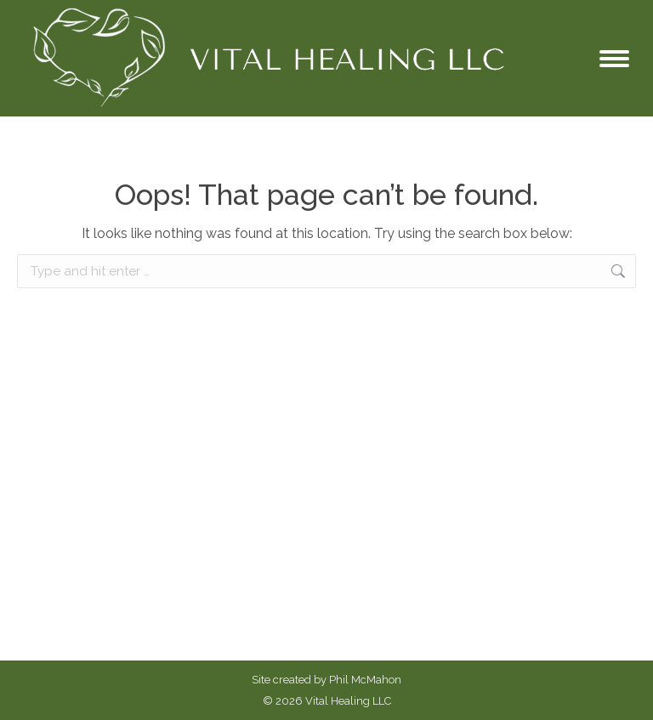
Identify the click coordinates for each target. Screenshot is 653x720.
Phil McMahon (365, 679)
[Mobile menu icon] (614, 59)
